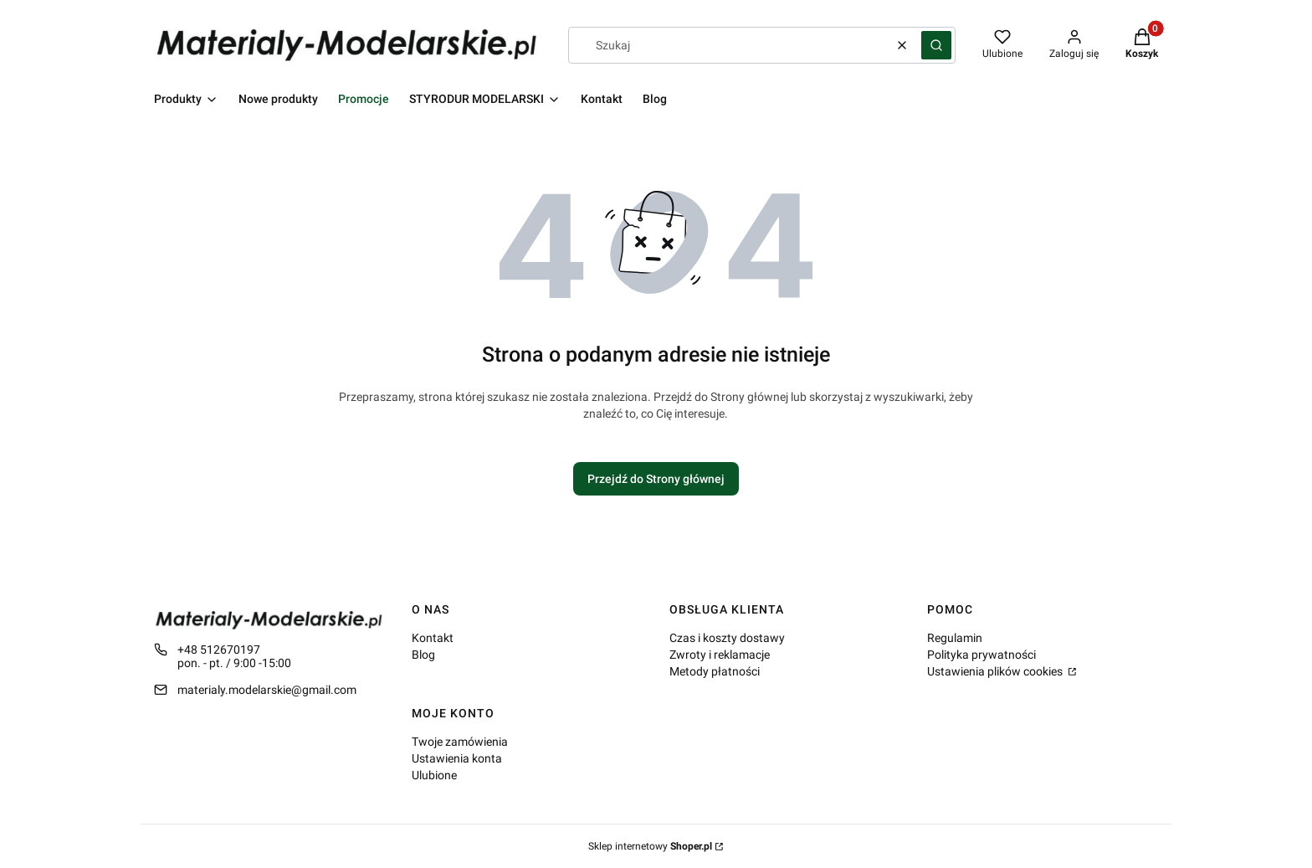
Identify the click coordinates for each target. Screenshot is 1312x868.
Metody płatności (714, 671)
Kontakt (433, 638)
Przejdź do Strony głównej (656, 478)
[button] (936, 45)
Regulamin (954, 638)
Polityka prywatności (981, 654)
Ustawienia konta (457, 758)
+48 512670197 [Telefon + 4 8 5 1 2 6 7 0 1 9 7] (218, 649)
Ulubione (434, 775)
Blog (423, 654)
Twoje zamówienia (460, 741)
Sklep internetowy (650, 846)
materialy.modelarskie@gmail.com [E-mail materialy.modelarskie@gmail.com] (266, 689)
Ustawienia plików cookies (996, 671)
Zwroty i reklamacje (719, 654)
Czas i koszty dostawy (727, 638)
